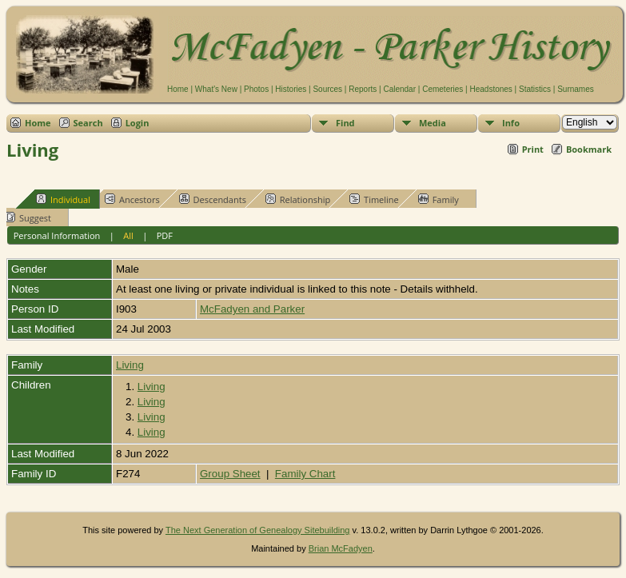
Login (138, 123)
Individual (63, 199)
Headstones (490, 89)
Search (88, 123)
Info (511, 123)
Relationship (297, 199)
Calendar (399, 89)
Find (345, 123)
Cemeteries (442, 89)
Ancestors (132, 199)
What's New (216, 89)
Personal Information (57, 235)
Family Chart (305, 474)
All (128, 235)
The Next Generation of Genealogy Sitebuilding (257, 530)
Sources (327, 89)
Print (533, 149)
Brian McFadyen (341, 548)
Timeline (374, 199)
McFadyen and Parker (252, 309)
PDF (165, 235)
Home (178, 89)
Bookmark (589, 149)
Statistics (535, 89)
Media (432, 123)
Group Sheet (230, 474)
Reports (363, 89)
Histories (290, 89)
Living (130, 365)
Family (438, 199)
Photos (256, 89)
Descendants (212, 199)
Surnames (575, 89)
